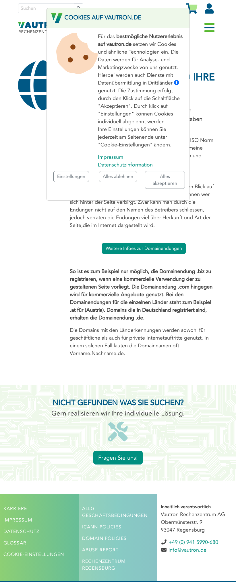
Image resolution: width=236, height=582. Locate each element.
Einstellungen (71, 176)
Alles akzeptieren (165, 180)
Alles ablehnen (118, 176)
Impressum (110, 157)
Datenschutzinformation (125, 165)
